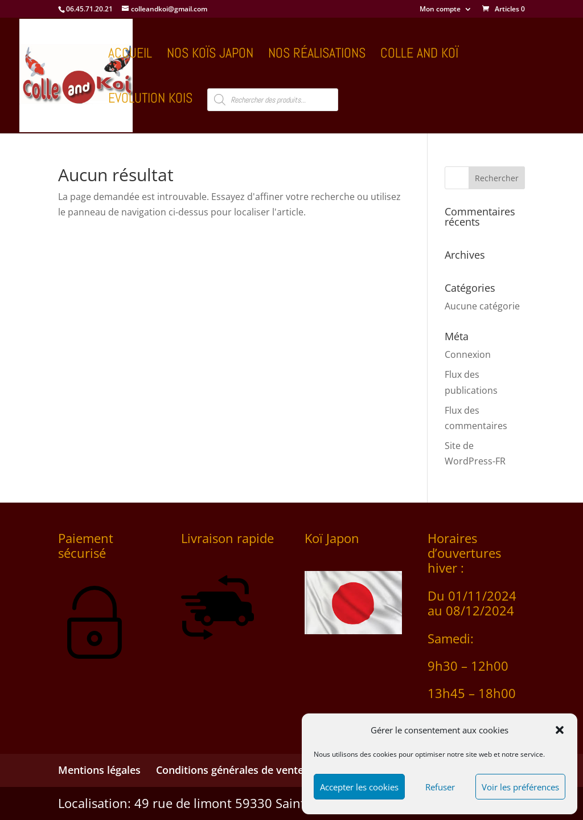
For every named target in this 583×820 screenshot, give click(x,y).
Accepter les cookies (359, 787)
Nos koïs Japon (210, 55)
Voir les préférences (520, 787)
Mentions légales (99, 770)
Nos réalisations (317, 55)
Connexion (468, 354)
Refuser (440, 787)
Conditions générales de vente (229, 770)
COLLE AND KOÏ (419, 55)
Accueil (130, 55)
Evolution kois (150, 100)
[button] (559, 730)
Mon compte (440, 10)
